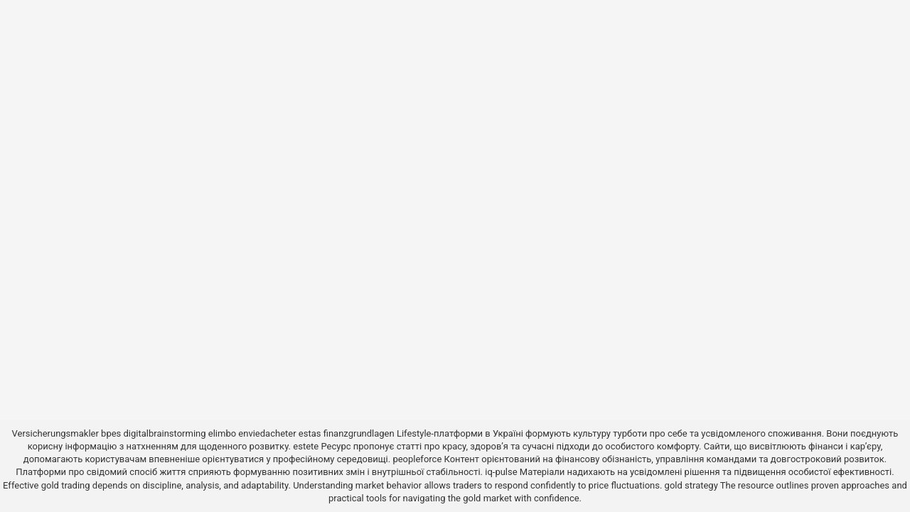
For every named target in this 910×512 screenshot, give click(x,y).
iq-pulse (501, 471)
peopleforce (416, 459)
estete (305, 446)
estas (310, 433)
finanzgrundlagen (359, 433)
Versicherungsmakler (55, 433)
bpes (111, 433)
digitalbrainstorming (165, 433)
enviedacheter (267, 433)
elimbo (222, 433)
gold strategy (691, 485)
